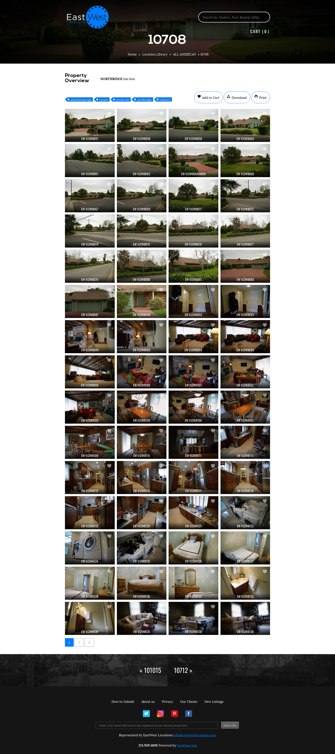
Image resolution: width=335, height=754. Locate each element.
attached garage (81, 99)
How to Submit (123, 701)
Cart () (259, 31)
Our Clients (188, 701)
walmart (164, 99)
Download (239, 97)
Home (132, 54)
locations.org (187, 745)
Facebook (188, 713)
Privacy (167, 701)
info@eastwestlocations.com (194, 734)
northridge (144, 99)
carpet (103, 99)
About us (148, 701)
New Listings (213, 701)
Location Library (155, 54)
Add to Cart (210, 97)
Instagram (160, 713)
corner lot (122, 99)
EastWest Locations (90, 17)
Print (262, 97)
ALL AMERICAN (184, 54)
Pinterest (174, 713)
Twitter (146, 713)
